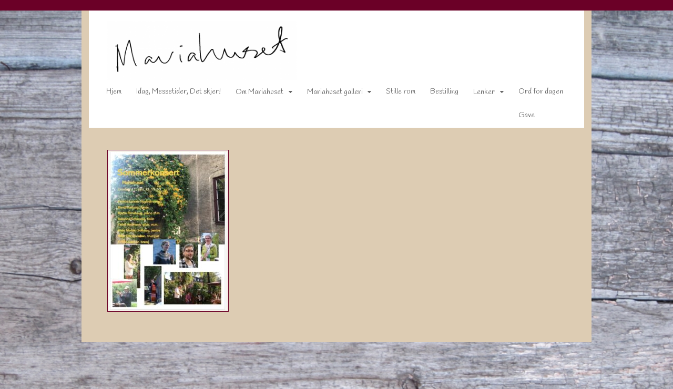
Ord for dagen (533, 94)
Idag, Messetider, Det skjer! (171, 94)
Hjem (106, 94)
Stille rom (393, 94)
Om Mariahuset (252, 94)
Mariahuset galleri (327, 94)
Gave (519, 117)
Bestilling (437, 94)
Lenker (476, 94)
